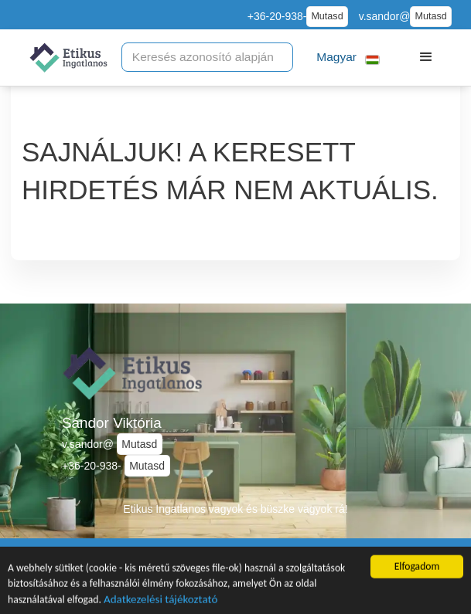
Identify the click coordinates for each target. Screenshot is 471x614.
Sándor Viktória (112, 423)
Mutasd (327, 16)
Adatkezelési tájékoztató (160, 602)
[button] (348, 58)
